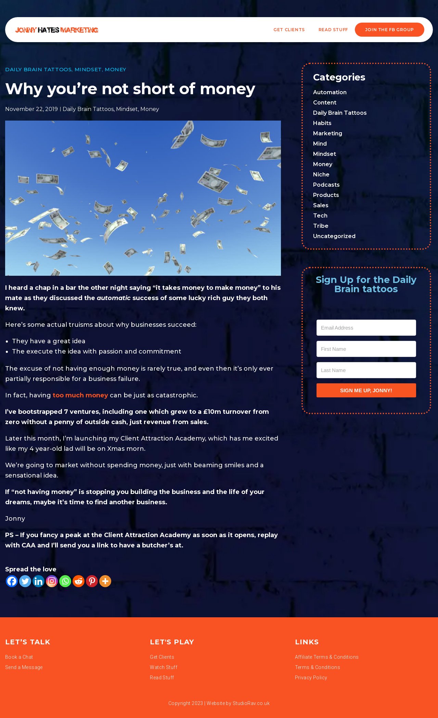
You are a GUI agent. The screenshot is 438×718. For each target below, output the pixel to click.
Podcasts (326, 185)
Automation (330, 92)
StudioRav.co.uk (251, 703)
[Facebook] (12, 581)
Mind (320, 143)
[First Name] (366, 349)
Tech (320, 215)
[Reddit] (79, 581)
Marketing (327, 133)
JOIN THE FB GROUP (389, 29)
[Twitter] (25, 581)
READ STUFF (333, 29)
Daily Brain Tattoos (38, 69)
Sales (320, 205)
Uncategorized (334, 236)
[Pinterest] (92, 581)
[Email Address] (366, 328)
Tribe (320, 226)
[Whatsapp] (65, 581)
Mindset (88, 69)
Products (326, 195)
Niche (321, 174)
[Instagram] (52, 581)
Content (324, 102)
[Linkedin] (38, 581)
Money (115, 69)
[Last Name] (366, 370)
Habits (322, 123)
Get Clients (289, 29)
